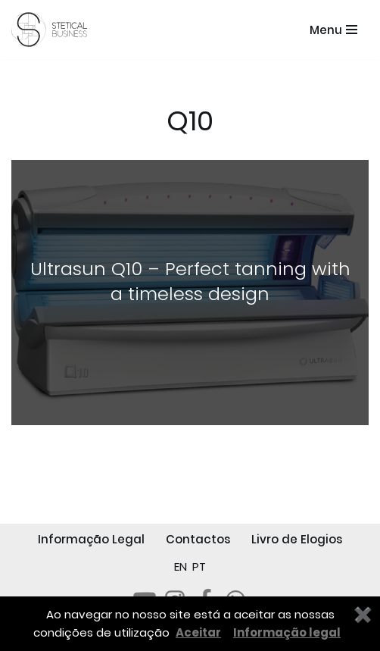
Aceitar (198, 632)
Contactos (198, 539)
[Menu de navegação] (333, 30)
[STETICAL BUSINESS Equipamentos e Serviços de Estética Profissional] (53, 30)
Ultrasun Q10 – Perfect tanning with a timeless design (190, 281)
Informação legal (287, 632)
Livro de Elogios (296, 539)
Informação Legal (91, 539)
